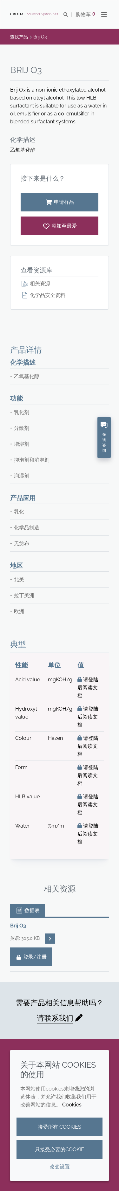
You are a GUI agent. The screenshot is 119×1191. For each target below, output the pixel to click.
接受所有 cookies (59, 1127)
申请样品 (59, 202)
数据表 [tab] (27, 910)
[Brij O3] (59, 226)
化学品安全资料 (43, 295)
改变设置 (60, 1167)
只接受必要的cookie (59, 1149)
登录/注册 (31, 957)
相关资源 (35, 283)
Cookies (72, 1105)
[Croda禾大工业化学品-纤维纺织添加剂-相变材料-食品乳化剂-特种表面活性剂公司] (35, 14)
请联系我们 (55, 1018)
